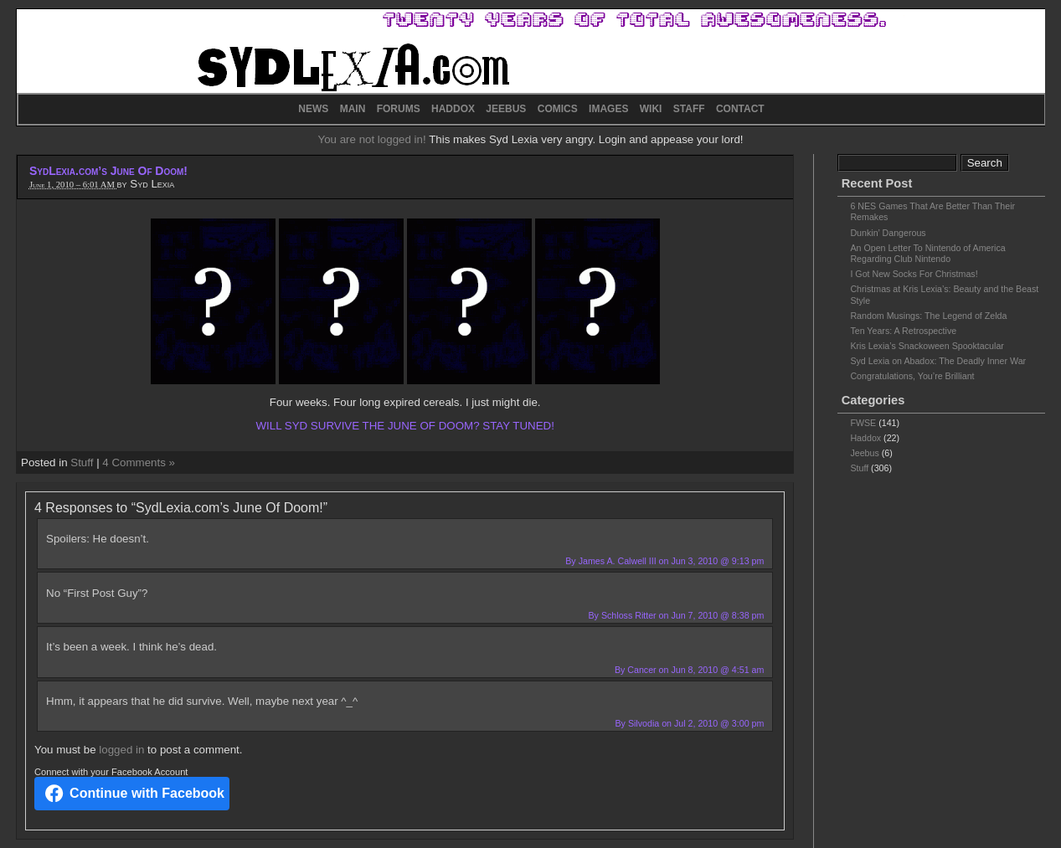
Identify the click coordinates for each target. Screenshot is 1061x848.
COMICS (558, 109)
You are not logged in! (373, 139)
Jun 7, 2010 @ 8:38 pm (717, 615)
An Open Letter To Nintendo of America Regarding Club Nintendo (927, 253)
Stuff (81, 462)
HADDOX (453, 109)
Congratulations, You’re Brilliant (912, 376)
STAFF (689, 109)
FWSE (863, 423)
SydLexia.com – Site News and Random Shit (531, 51)
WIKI (651, 109)
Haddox (865, 438)
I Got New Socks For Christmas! (913, 274)
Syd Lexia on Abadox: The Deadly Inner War (938, 361)
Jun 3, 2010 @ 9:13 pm (717, 561)
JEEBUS (506, 109)
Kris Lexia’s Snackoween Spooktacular (926, 346)
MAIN (353, 109)
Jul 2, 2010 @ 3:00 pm (719, 723)
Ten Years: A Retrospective (903, 331)
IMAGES (608, 109)
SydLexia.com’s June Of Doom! (108, 170)
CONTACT (740, 109)
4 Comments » (138, 462)
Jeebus (864, 453)
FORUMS (398, 109)
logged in (121, 749)
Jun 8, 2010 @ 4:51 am (717, 670)
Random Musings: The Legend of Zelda (928, 316)
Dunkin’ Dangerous (887, 233)
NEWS (313, 109)
